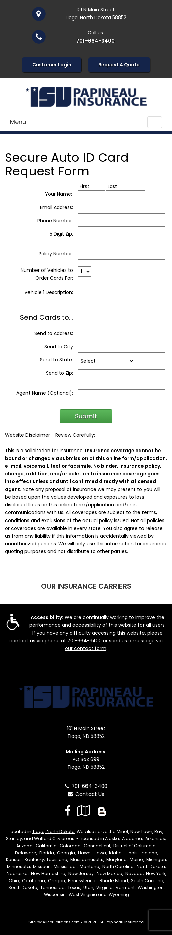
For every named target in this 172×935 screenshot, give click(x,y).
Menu (18, 122)
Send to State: (56, 359)
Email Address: (56, 207)
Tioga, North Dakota (53, 831)
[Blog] (102, 810)
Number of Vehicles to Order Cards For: (47, 274)
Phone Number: (55, 220)
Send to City (58, 346)
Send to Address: (53, 333)
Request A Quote (119, 64)
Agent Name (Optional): (44, 393)
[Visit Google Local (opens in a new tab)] (83, 810)
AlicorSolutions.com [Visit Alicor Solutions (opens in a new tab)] (61, 922)
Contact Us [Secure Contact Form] (86, 794)
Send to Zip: (59, 373)
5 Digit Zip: (61, 233)
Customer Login (51, 64)
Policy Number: (56, 253)
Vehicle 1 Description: (48, 292)
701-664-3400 (95, 40)
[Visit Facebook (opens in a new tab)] (67, 810)
